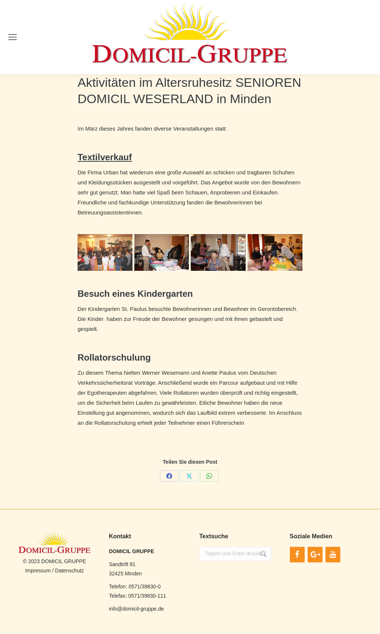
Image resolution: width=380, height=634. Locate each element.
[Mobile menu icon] (12, 37)
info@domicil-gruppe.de (136, 609)
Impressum (37, 571)
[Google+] (315, 554)
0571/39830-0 (144, 586)
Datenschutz (69, 571)
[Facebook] (297, 554)
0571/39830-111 (147, 596)
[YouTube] (332, 554)
